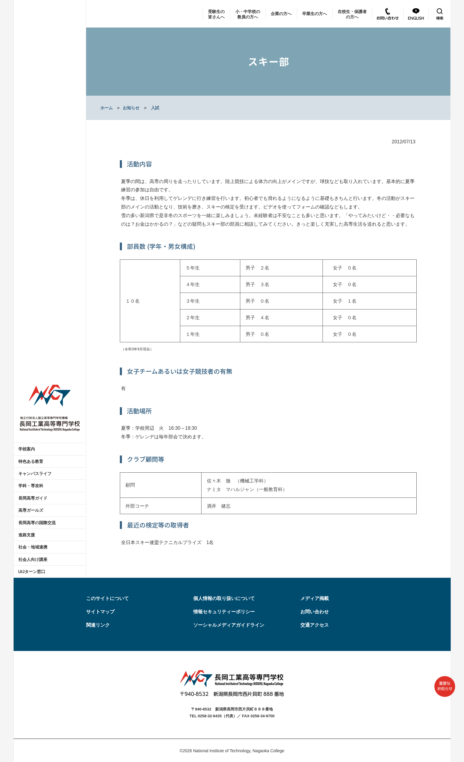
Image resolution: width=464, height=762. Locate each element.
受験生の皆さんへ (216, 14)
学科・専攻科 (30, 485)
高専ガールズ (30, 510)
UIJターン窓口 (32, 571)
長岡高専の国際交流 (37, 522)
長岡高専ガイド (32, 498)
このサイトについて (107, 598)
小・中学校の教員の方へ (247, 14)
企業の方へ (281, 13)
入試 (155, 107)
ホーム (106, 107)
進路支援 (26, 534)
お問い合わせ (314, 611)
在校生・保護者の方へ (352, 14)
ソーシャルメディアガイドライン (228, 625)
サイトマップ (100, 611)
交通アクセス (314, 625)
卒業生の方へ (314, 13)
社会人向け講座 (32, 559)
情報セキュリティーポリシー (224, 611)
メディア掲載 (314, 598)
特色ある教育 (30, 461)
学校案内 (26, 449)
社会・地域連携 (32, 547)
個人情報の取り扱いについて (224, 598)
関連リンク (98, 625)
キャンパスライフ (34, 473)
